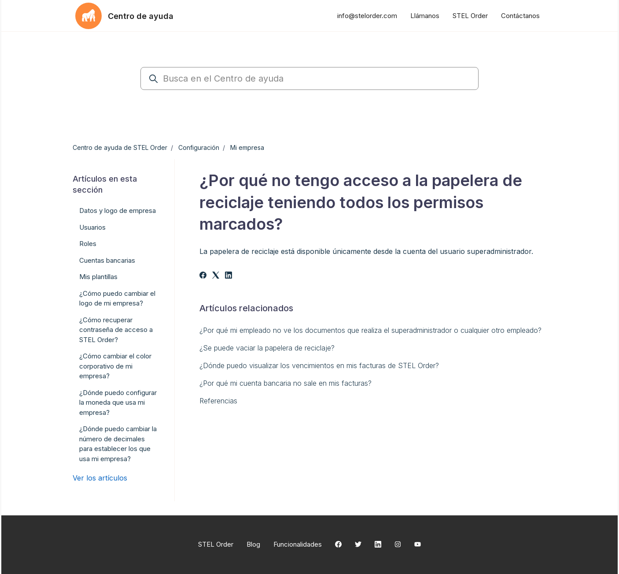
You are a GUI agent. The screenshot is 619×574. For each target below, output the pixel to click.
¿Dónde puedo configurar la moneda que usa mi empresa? (118, 402)
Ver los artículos (100, 477)
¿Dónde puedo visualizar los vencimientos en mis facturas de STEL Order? (319, 365)
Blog (253, 544)
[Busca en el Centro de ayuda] (309, 78)
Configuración (198, 147)
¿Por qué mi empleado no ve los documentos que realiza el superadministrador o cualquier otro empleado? (370, 330)
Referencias (218, 400)
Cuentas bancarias (107, 260)
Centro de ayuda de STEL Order (120, 147)
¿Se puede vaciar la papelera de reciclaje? (267, 347)
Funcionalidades (297, 544)
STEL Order (470, 15)
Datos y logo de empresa (117, 210)
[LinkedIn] (228, 276)
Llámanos (424, 15)
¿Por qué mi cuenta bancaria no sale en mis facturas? (285, 383)
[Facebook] (202, 276)
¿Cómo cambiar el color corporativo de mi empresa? (115, 366)
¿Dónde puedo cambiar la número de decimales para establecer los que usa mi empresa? (118, 444)
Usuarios (92, 227)
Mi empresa (247, 147)
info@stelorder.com (367, 15)
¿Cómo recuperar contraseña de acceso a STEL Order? (116, 330)
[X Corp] (215, 276)
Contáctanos (520, 15)
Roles (87, 243)
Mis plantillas (98, 276)
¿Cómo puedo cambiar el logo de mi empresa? (117, 298)
